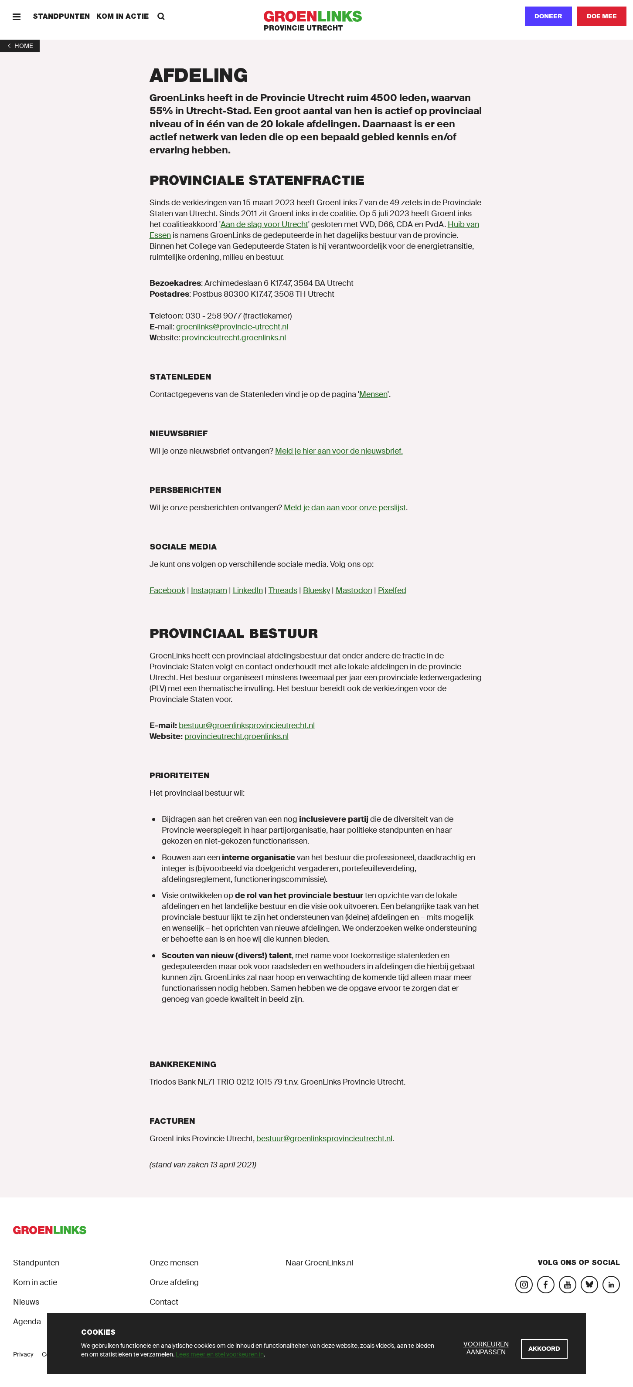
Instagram (209, 590)
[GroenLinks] (317, 16)
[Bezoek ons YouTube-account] (567, 1284)
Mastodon (354, 590)
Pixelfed (392, 590)
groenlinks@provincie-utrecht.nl (232, 327)
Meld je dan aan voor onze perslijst (345, 507)
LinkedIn (248, 590)
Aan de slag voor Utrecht (264, 224)
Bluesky (316, 590)
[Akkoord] (544, 1349)
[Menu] (16, 16)
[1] (20, 45)
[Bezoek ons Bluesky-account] (589, 1284)
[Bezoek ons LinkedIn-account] (611, 1284)
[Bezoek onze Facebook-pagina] (546, 1284)
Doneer (548, 16)
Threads (283, 590)
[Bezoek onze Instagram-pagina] (524, 1284)
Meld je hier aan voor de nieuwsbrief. (339, 451)
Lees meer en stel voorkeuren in (220, 1354)
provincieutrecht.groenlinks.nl (234, 337)
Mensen (373, 394)
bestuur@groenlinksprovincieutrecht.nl (247, 725)
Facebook (167, 590)
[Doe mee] (601, 16)
